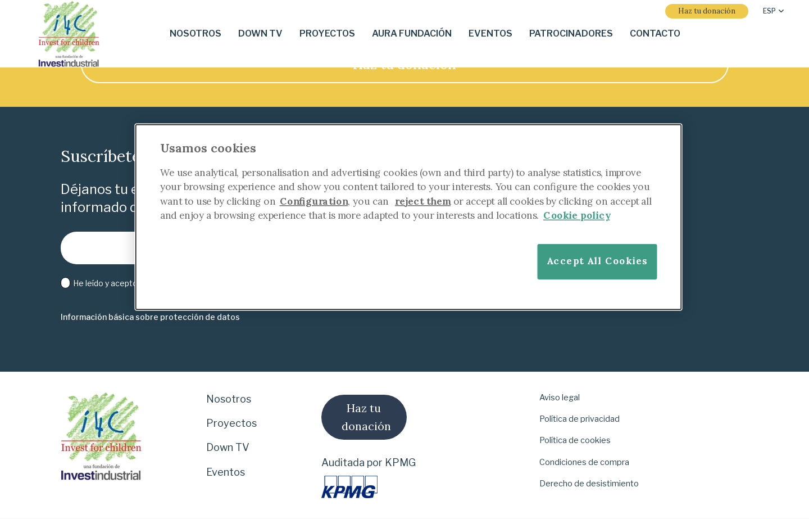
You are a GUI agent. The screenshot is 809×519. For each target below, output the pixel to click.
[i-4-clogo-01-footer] (68, 34)
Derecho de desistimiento (589, 484)
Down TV (227, 447)
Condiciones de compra (584, 462)
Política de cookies (575, 440)
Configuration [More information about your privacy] (314, 201)
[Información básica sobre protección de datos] (150, 317)
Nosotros (228, 399)
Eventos (225, 472)
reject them (423, 201)
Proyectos (231, 423)
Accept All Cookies (597, 261)
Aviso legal (559, 397)
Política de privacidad (579, 419)
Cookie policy (576, 215)
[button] (773, 11)
